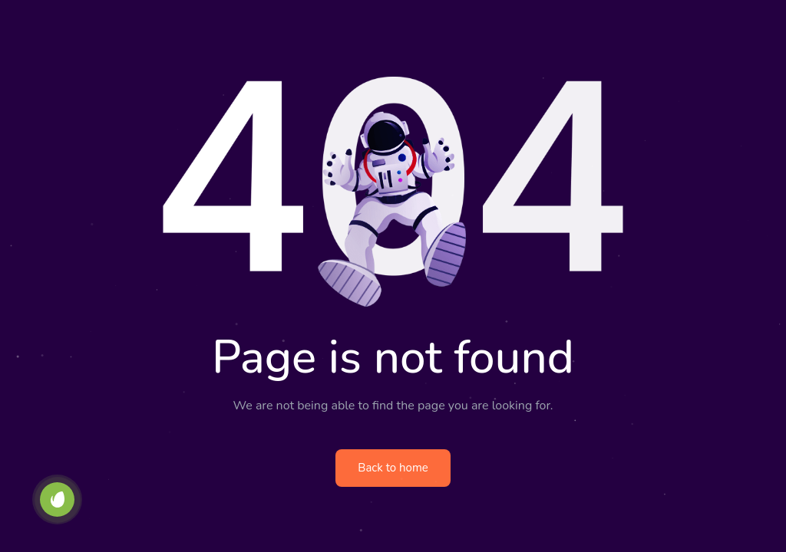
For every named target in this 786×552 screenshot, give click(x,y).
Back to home (393, 467)
